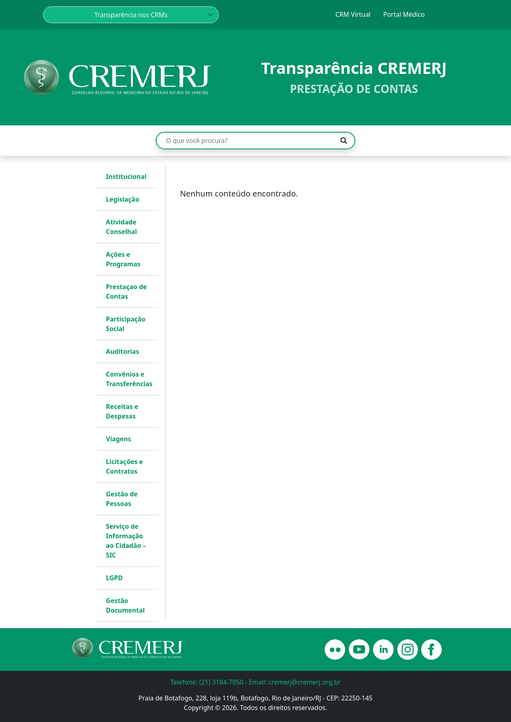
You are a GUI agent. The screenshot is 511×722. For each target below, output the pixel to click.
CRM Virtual (352, 14)
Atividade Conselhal (121, 227)
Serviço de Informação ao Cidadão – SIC (126, 540)
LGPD (114, 577)
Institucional (126, 176)
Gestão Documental (125, 605)
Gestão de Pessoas (122, 499)
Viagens (118, 438)
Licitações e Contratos (124, 466)
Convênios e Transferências (129, 379)
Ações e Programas (123, 259)
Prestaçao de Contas (126, 291)
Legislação (122, 199)
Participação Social (125, 324)
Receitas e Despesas (122, 411)
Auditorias (122, 351)
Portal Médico (404, 14)
